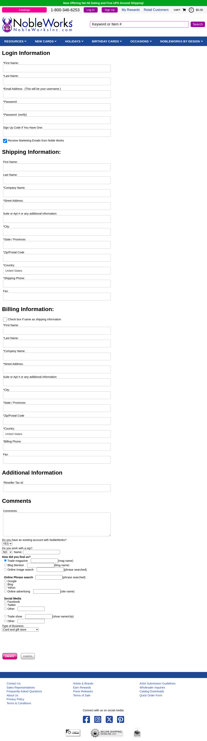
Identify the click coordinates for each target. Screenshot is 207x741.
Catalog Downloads (151, 691)
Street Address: (13, 200)
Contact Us (14, 683)
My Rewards (131, 10)
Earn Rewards (82, 687)
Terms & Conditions (19, 703)
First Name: (11, 63)
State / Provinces (14, 239)
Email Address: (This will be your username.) (32, 88)
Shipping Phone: (14, 278)
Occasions (139, 41)
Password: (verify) (15, 114)
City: (6, 226)
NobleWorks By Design (180, 41)
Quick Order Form (150, 695)
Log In (91, 10)
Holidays (72, 41)
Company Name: (14, 187)
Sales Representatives (21, 687)
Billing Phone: (12, 441)
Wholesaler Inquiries (152, 687)
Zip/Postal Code (13, 252)
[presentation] (32, 639)
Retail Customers (156, 10)
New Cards (44, 41)
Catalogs (24, 10)
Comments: (10, 511)
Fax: (5, 454)
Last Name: (11, 76)
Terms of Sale (81, 695)
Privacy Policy (15, 699)
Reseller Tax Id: (13, 482)
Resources (13, 41)
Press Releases (83, 691)
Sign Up (110, 10)
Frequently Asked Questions (24, 691)
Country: (9, 265)
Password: (10, 101)
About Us (12, 695)
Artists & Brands (83, 683)
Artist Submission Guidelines (157, 683)
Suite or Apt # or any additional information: (30, 213)
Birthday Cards (105, 41)
